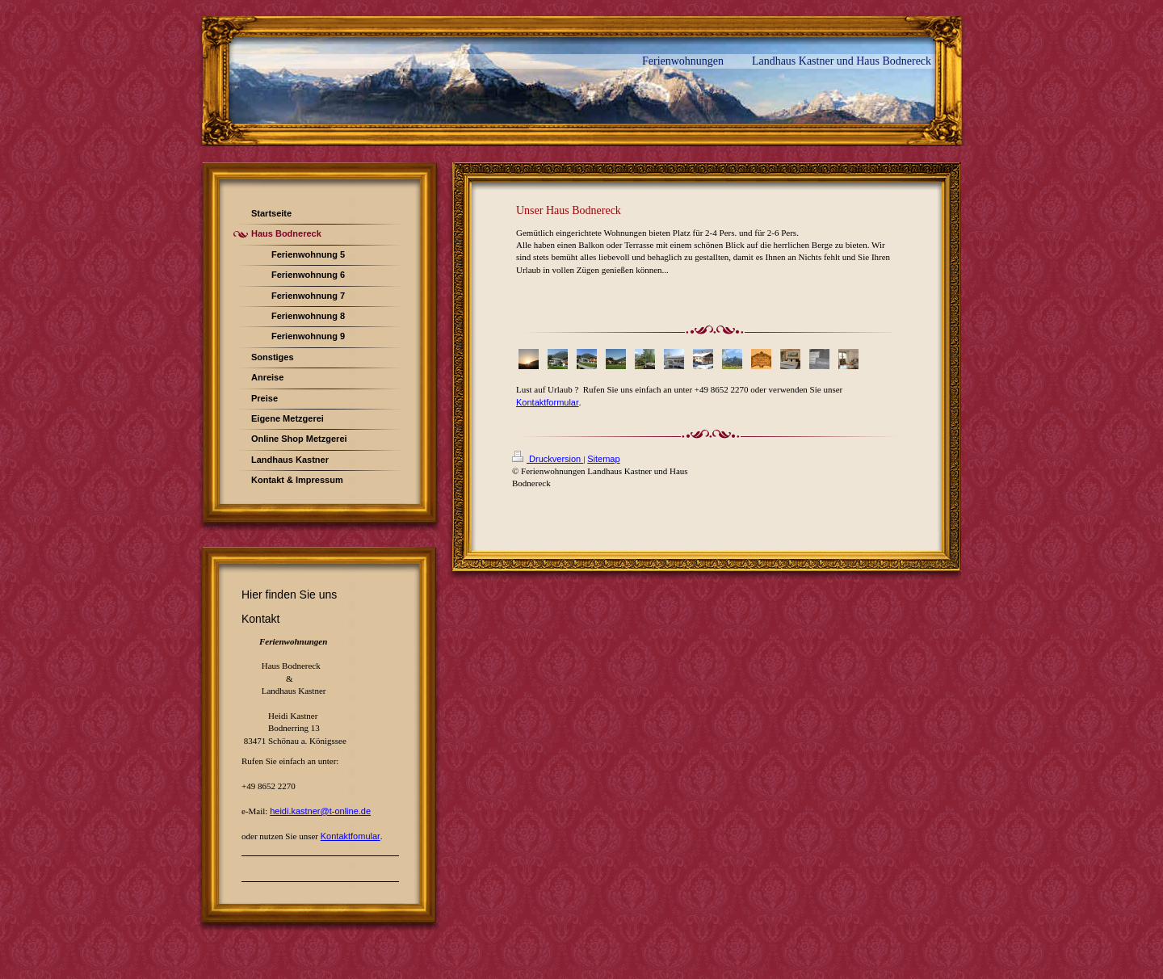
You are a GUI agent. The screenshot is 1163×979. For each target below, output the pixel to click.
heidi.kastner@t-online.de (320, 811)
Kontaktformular (547, 402)
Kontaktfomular (350, 836)
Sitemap (603, 459)
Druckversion (547, 459)
